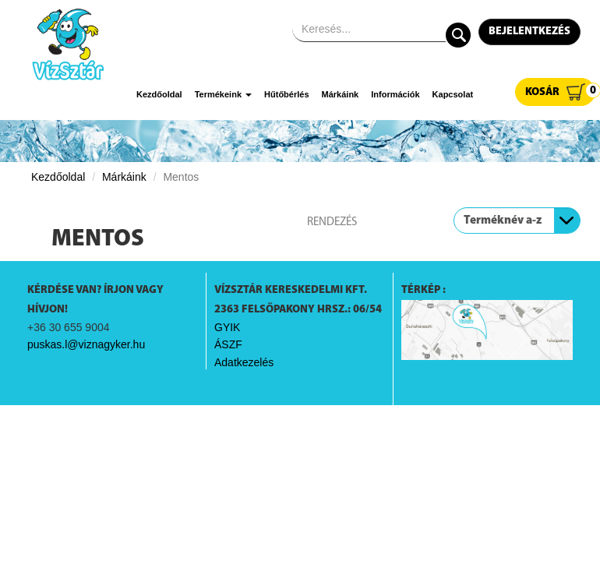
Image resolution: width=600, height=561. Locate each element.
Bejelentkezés (529, 31)
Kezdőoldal (159, 94)
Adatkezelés (244, 362)
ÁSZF (228, 344)
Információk (395, 94)
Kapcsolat (453, 94)
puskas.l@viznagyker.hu (86, 344)
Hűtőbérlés (286, 94)
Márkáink (340, 94)
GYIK (227, 327)
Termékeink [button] (223, 94)
